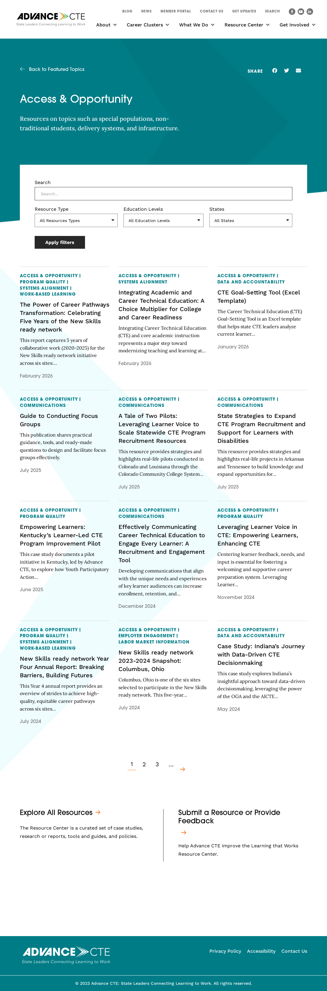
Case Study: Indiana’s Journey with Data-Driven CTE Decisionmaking (261, 654)
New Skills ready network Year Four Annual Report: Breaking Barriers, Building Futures (64, 667)
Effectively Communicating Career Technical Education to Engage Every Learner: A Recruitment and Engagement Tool (161, 543)
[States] (250, 220)
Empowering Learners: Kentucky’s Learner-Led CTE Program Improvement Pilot (61, 535)
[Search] (163, 193)
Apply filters (59, 242)
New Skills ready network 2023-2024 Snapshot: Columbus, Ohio (156, 661)
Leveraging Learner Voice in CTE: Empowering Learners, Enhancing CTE (257, 535)
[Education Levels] (163, 220)
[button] (272, 12)
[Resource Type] (76, 220)
